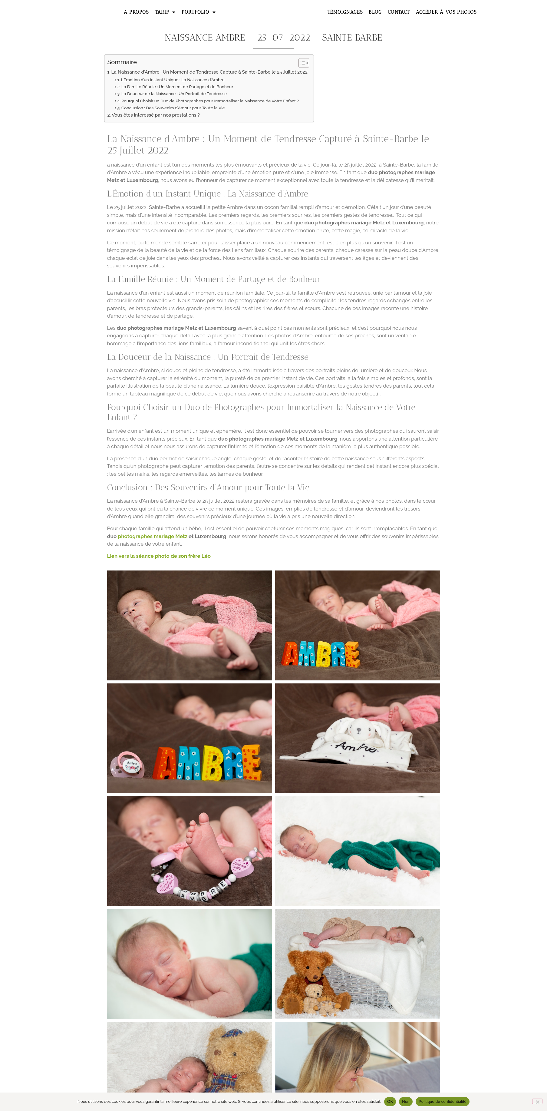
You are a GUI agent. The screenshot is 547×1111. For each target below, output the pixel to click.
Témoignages (345, 12)
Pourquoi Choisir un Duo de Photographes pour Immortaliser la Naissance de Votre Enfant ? (210, 100)
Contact (399, 12)
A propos (136, 12)
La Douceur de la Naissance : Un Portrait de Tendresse (174, 93)
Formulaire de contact (273, 1010)
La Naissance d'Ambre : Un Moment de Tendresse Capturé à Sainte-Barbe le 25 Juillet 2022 (209, 72)
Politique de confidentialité (442, 1101)
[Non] (537, 1101)
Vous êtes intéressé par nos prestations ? (156, 115)
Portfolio (199, 12)
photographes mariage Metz (152, 536)
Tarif (165, 12)
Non (406, 1101)
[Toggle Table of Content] (301, 63)
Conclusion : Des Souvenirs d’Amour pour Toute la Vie (173, 107)
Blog (375, 12)
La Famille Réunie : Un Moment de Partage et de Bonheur (177, 86)
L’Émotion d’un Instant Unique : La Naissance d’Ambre (172, 79)
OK (390, 1101)
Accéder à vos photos (446, 12)
